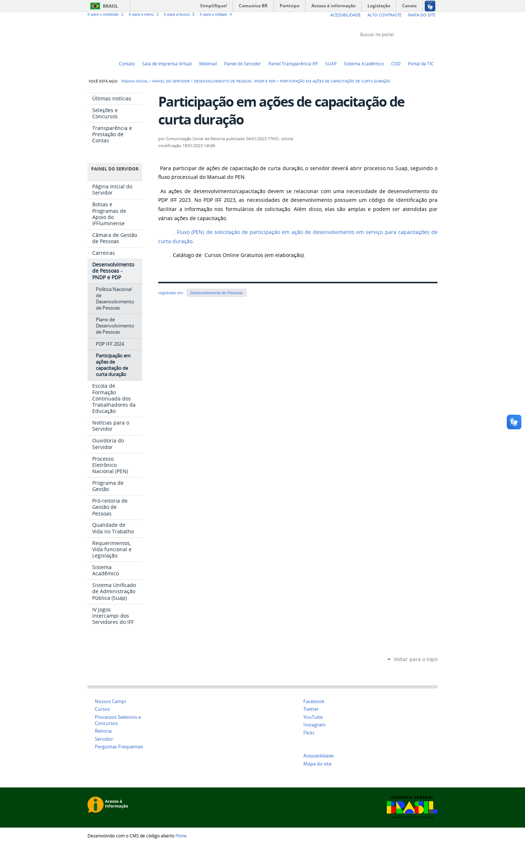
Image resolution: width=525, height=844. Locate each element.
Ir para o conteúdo (107, 14)
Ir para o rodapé (216, 14)
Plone (181, 836)
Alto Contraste (384, 15)
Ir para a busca (180, 14)
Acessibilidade (345, 15)
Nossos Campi (110, 701)
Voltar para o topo (416, 659)
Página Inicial (134, 81)
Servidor (104, 739)
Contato (127, 63)
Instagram (434, 48)
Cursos (102, 709)
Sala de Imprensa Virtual (167, 63)
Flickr (424, 48)
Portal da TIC (421, 63)
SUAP (331, 63)
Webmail (208, 63)
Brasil (110, 6)
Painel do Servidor (242, 63)
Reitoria (103, 731)
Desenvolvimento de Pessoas (216, 293)
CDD (396, 63)
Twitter (397, 48)
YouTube (406, 48)
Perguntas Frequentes (119, 747)
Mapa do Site (421, 15)
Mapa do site (317, 764)
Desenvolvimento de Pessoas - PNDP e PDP (235, 81)
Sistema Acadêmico (364, 63)
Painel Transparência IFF (293, 63)
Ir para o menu (145, 14)
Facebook (415, 48)
